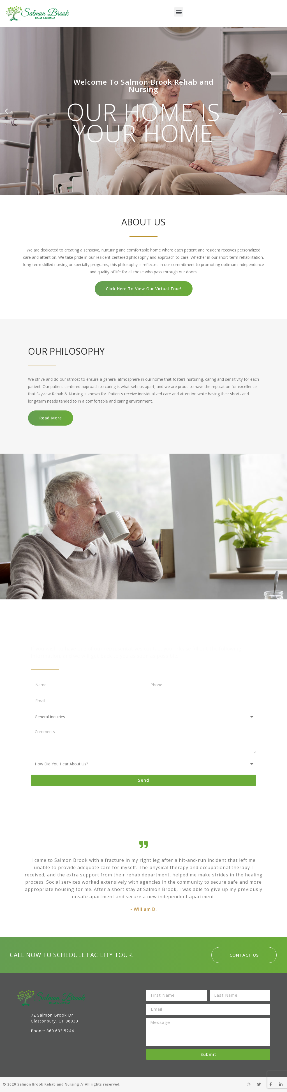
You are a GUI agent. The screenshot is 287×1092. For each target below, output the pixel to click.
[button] (178, 12)
